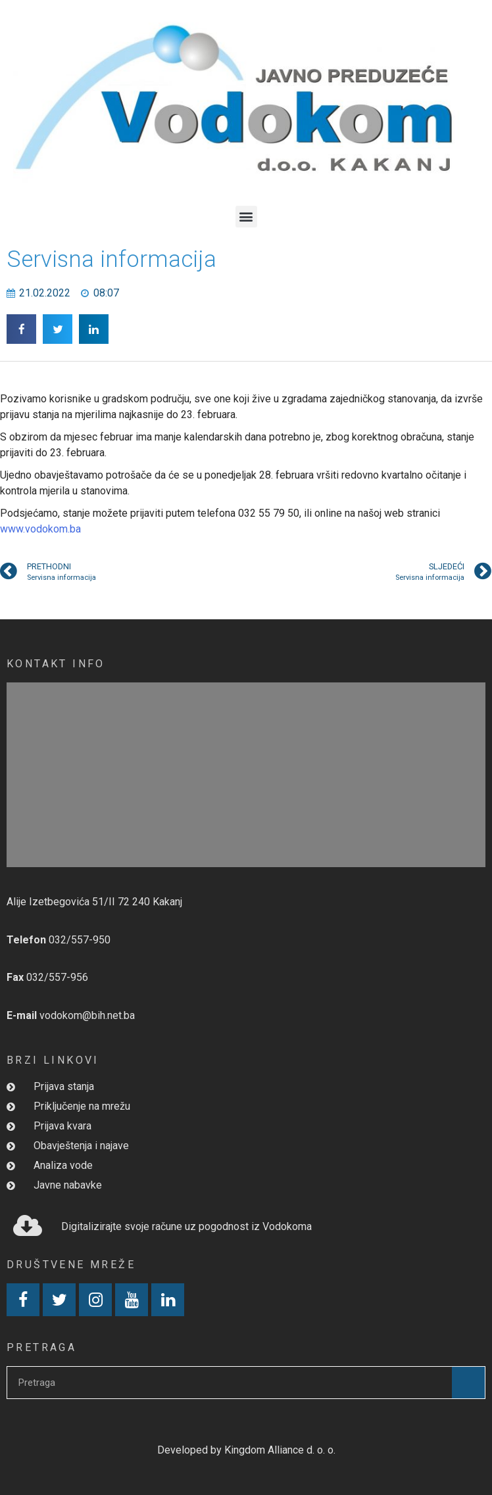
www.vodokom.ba (40, 529)
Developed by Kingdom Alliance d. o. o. (246, 1450)
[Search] (468, 1382)
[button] (246, 216)
